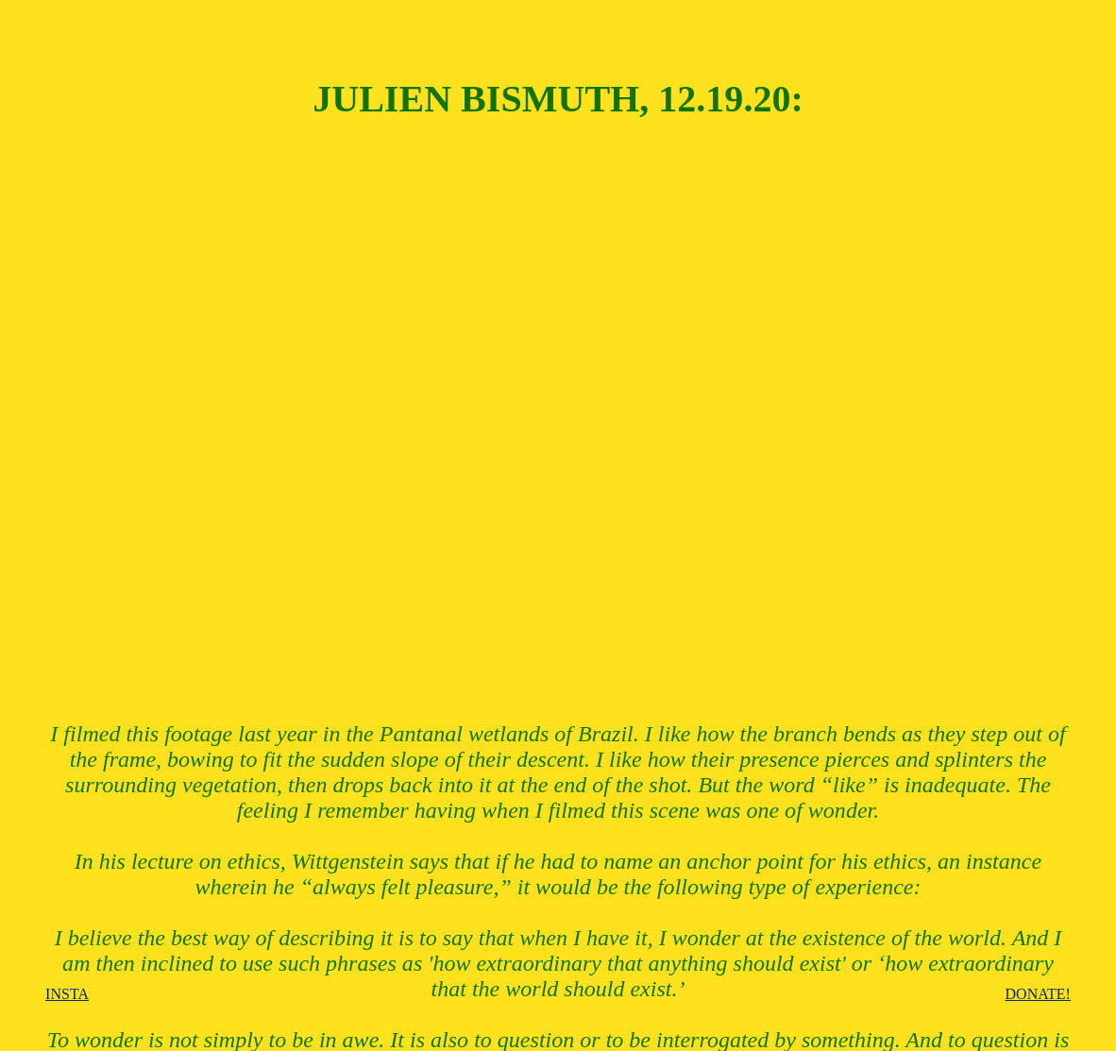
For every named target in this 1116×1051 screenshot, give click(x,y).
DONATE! (1038, 994)
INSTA (67, 994)
